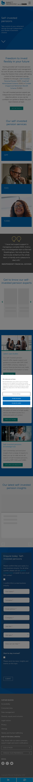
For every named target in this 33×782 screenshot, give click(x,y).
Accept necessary (16, 398)
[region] (16, 391)
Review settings (17, 394)
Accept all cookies (16, 403)
